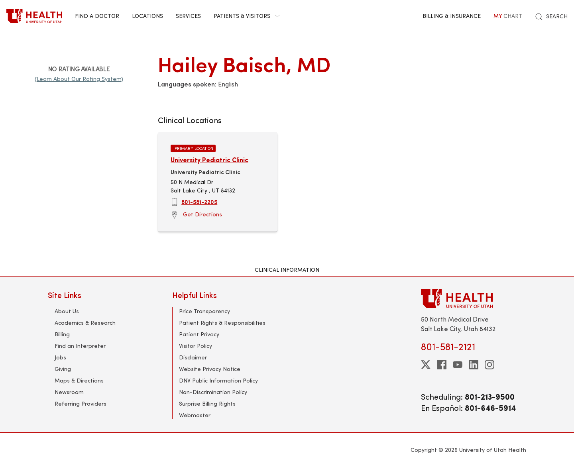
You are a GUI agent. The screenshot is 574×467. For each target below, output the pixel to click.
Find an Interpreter (80, 345)
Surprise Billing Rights (207, 403)
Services (188, 16)
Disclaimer (193, 357)
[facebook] (441, 364)
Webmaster (194, 415)
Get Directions (202, 214)
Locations (147, 16)
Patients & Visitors (247, 16)
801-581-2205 (199, 202)
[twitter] (426, 364)
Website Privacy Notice (209, 369)
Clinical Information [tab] (287, 269)
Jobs (60, 357)
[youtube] (457, 364)
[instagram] (489, 364)
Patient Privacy (199, 334)
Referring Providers (80, 403)
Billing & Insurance (452, 16)
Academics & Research (85, 322)
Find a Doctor (97, 16)
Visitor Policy (195, 345)
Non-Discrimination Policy (213, 392)
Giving (63, 369)
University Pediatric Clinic (209, 159)
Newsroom (69, 392)
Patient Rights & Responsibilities (222, 322)
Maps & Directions (79, 380)
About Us (67, 311)
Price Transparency (204, 311)
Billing (62, 334)
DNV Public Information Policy (218, 380)
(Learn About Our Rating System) (79, 78)
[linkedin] (473, 364)
